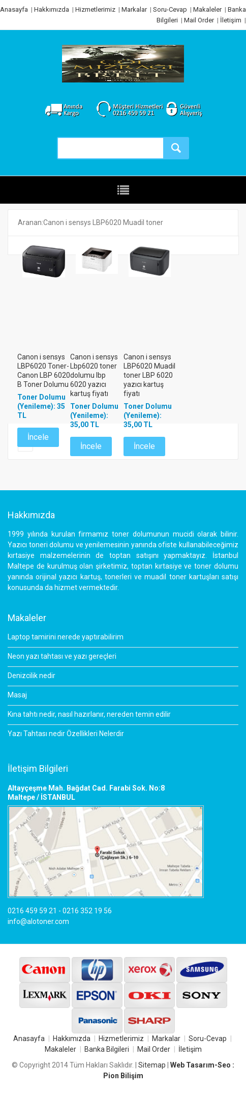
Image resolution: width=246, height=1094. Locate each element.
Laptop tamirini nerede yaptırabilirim (66, 637)
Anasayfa (14, 9)
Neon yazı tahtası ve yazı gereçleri (62, 656)
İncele (38, 437)
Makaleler (207, 9)
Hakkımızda (51, 9)
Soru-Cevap (170, 9)
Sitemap (152, 1065)
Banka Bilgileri (106, 1049)
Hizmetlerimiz (95, 9)
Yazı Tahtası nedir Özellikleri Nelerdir (66, 734)
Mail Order (199, 20)
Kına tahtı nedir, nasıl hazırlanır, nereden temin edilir (89, 714)
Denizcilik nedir (31, 675)
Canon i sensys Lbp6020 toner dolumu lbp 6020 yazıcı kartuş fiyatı (94, 375)
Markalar (134, 9)
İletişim (230, 20)
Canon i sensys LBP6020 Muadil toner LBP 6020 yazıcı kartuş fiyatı (149, 375)
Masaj (17, 695)
